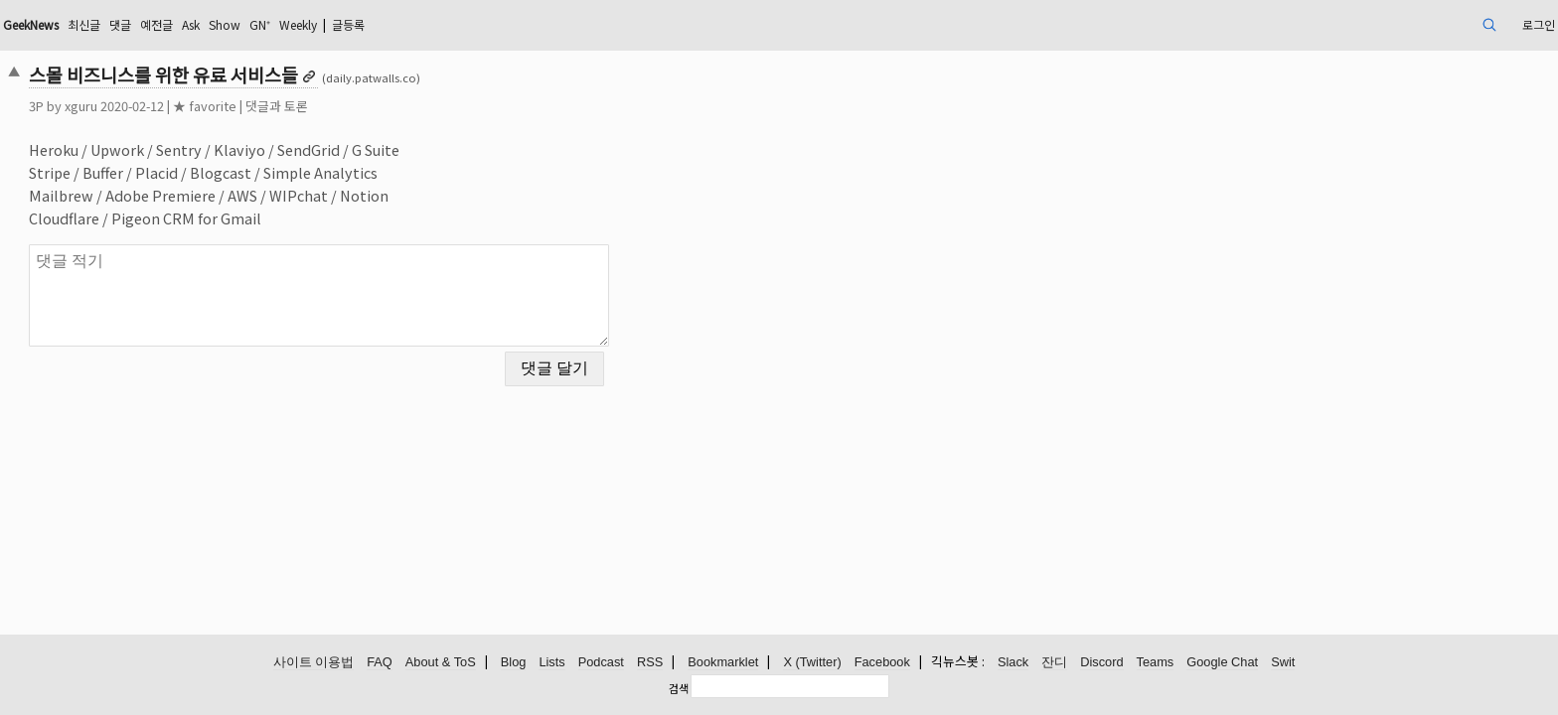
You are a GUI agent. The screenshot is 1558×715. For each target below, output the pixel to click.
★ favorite (356, 105)
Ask (381, 24)
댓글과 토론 (427, 105)
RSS (650, 662)
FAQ (379, 662)
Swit (1283, 662)
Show (421, 24)
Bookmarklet (723, 662)
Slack (1013, 662)
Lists (551, 662)
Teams (1155, 662)
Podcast (601, 662)
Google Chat (1222, 662)
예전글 (341, 24)
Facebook (882, 662)
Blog (514, 662)
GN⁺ (462, 24)
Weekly (509, 24)
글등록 (569, 24)
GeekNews (195, 24)
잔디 (1054, 662)
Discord (1101, 662)
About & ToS (440, 662)
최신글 (258, 24)
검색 (679, 688)
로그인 (1379, 24)
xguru (232, 105)
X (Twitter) (812, 662)
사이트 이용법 (314, 662)
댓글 (300, 24)
